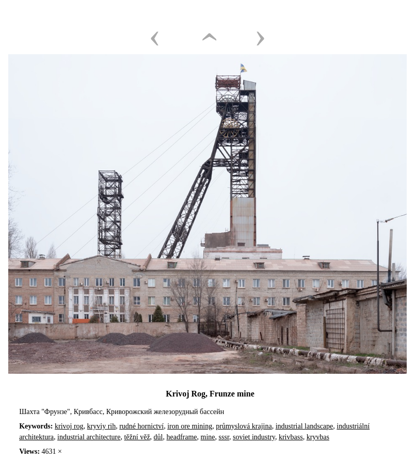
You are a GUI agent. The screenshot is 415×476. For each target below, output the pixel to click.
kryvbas (318, 437)
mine (208, 437)
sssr (224, 437)
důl (158, 437)
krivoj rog (69, 426)
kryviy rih (101, 426)
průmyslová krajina (244, 426)
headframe (182, 437)
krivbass (291, 437)
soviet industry (254, 437)
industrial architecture (88, 437)
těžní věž (137, 437)
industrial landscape (304, 426)
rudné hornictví (141, 426)
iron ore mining (189, 426)
